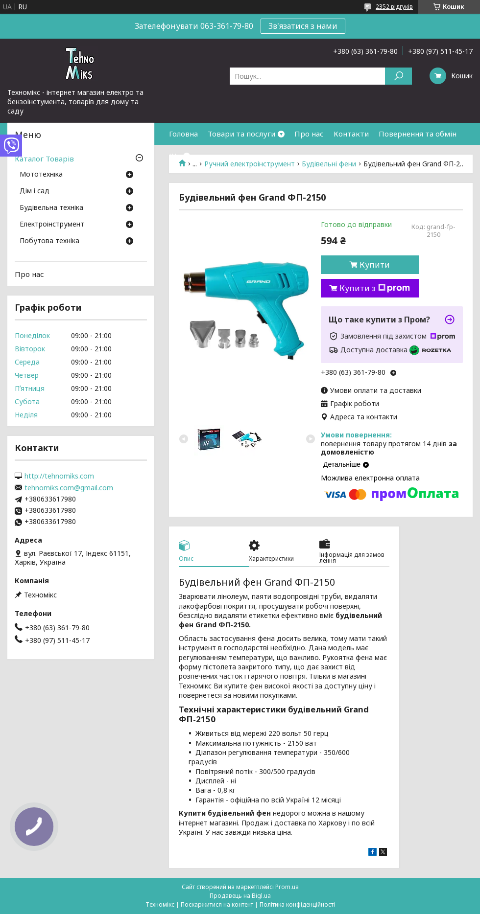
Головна (183, 133)
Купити (375, 264)
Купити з (374, 288)
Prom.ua (287, 887)
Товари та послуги (241, 133)
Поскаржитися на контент (217, 904)
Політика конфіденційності (297, 904)
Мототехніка (41, 175)
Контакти (351, 133)
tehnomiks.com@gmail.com (68, 487)
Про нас (309, 133)
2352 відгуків (394, 6)
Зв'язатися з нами (302, 26)
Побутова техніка (49, 241)
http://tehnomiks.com (59, 476)
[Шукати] (398, 76)
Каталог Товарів (44, 158)
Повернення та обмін (417, 133)
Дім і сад (34, 191)
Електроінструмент (52, 224)
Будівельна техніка (51, 208)
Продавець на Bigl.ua (240, 895)
